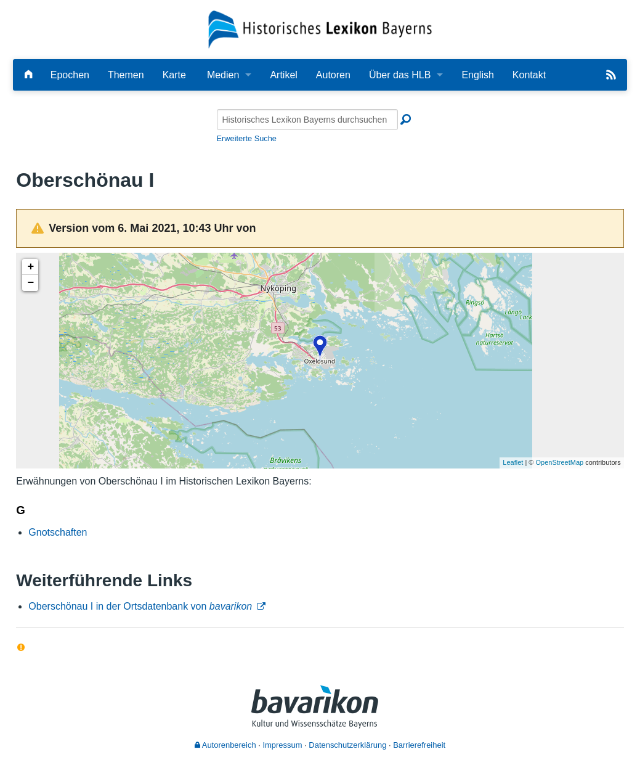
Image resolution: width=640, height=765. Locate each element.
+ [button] (30, 267)
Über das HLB (400, 75)
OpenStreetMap (560, 462)
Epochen (70, 75)
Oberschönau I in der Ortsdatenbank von (140, 606)
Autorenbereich (225, 745)
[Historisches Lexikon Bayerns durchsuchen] (307, 119)
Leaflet (513, 462)
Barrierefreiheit (419, 745)
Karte (174, 75)
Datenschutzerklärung (347, 745)
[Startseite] (320, 28)
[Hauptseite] (28, 75)
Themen (126, 75)
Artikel (283, 75)
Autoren (333, 75)
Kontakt (529, 75)
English (477, 75)
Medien (223, 75)
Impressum (282, 745)
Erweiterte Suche (247, 138)
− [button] (30, 283)
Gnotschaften (57, 532)
